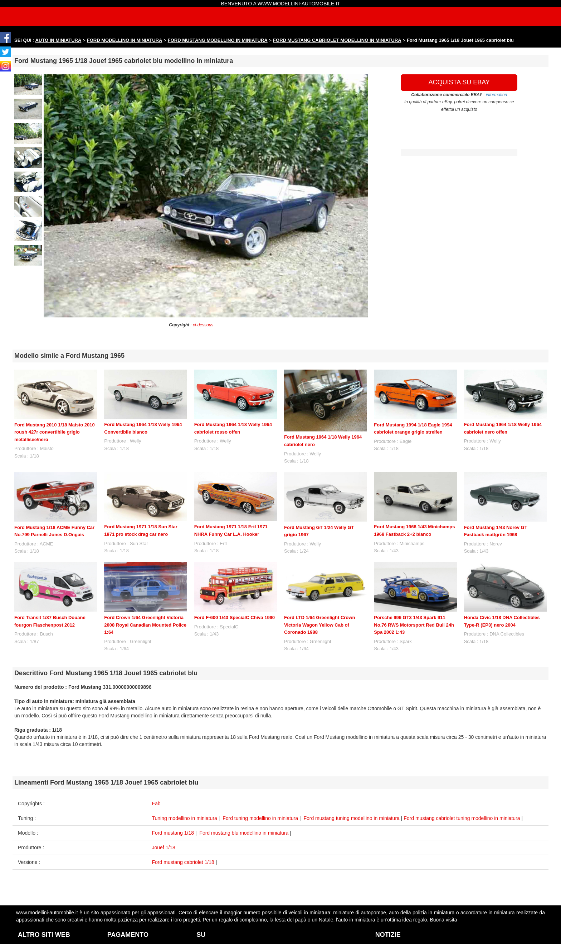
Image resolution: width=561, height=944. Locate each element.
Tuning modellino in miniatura (184, 818)
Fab (156, 803)
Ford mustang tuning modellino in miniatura (351, 818)
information (496, 94)
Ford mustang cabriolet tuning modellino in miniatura (462, 818)
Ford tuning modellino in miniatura (260, 818)
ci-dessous (203, 324)
